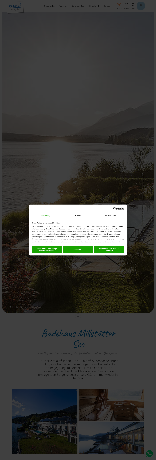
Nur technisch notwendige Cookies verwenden (47, 249)
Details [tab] (78, 216)
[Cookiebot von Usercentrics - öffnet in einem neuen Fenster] (114, 208)
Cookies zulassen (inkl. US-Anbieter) (109, 249)
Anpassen (78, 249)
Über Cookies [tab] (110, 216)
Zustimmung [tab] (45, 216)
